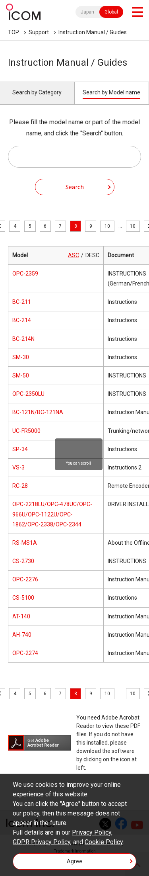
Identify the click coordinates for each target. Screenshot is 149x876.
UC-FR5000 (26, 431)
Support (39, 32)
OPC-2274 (25, 653)
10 (107, 226)
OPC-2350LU (28, 394)
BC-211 (21, 302)
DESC (92, 255)
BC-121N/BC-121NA (37, 412)
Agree (74, 861)
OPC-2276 (25, 579)
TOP (13, 32)
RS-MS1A (24, 543)
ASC (73, 255)
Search (75, 187)
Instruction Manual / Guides (92, 32)
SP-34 (20, 449)
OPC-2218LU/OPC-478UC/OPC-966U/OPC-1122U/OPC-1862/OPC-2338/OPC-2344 (52, 514)
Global (111, 12)
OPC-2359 (25, 273)
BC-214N (23, 339)
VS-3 (18, 467)
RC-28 (20, 486)
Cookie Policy (104, 842)
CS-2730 (23, 561)
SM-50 (20, 375)
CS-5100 (23, 597)
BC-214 (21, 320)
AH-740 (21, 635)
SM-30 (20, 357)
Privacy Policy (91, 832)
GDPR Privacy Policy (41, 842)
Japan (87, 12)
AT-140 (21, 616)
